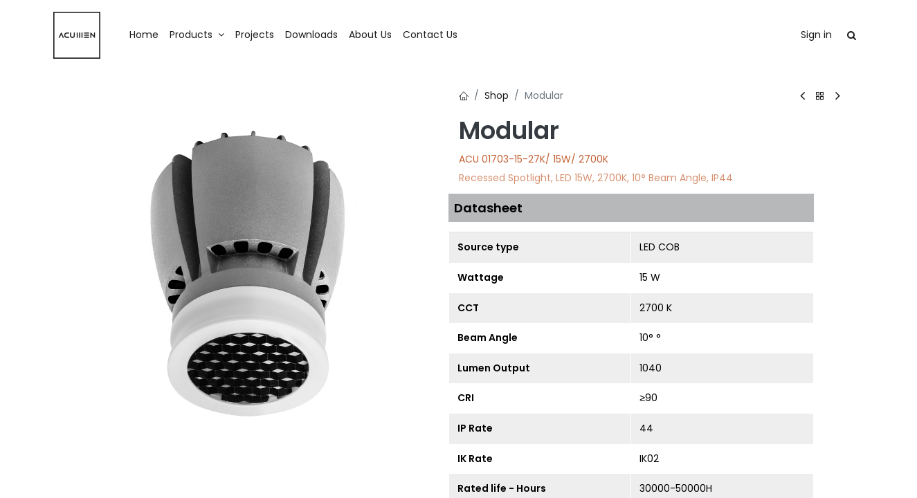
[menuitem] (144, 35)
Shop (496, 95)
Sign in (816, 35)
